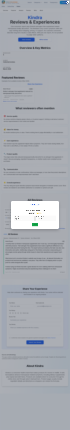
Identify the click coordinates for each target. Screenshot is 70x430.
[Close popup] (67, 2)
